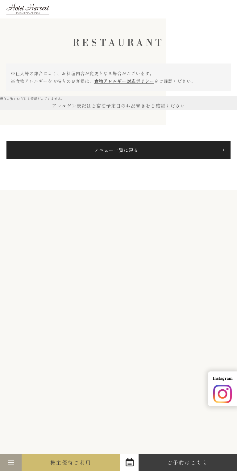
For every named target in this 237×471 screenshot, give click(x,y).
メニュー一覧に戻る (116, 150)
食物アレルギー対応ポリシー (124, 81)
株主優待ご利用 (70, 462)
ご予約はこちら (187, 462)
